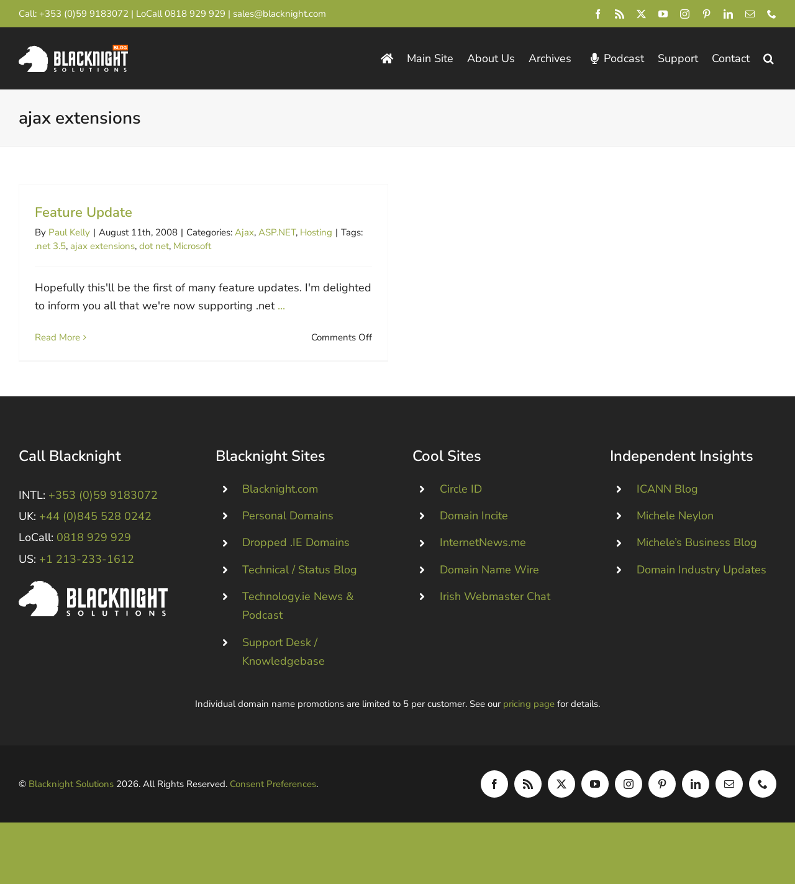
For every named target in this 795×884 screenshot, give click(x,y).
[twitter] (641, 14)
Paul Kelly (69, 232)
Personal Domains (288, 526)
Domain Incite (474, 526)
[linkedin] (728, 14)
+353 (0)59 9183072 (84, 13)
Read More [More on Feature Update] (57, 337)
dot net (154, 246)
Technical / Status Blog (299, 580)
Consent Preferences (273, 795)
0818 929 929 (195, 13)
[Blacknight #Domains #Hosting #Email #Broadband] (93, 597)
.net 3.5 (50, 246)
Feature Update (83, 212)
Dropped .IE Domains (296, 554)
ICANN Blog (667, 500)
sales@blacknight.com (279, 13)
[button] (768, 58)
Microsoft (192, 246)
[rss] (619, 14)
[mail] (750, 14)
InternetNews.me (483, 554)
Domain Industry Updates (701, 580)
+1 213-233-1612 (86, 570)
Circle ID (461, 500)
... (281, 305)
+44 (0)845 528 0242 (95, 527)
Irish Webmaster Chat (495, 607)
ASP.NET (277, 232)
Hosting (316, 232)
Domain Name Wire (489, 580)
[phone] (771, 14)
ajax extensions (102, 246)
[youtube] (663, 14)
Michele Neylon (675, 526)
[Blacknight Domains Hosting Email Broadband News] (73, 50)
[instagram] (684, 14)
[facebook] (597, 14)
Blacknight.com (280, 500)
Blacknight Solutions (71, 795)
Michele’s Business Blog (697, 554)
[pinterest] (706, 14)
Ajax (244, 232)
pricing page (529, 715)
